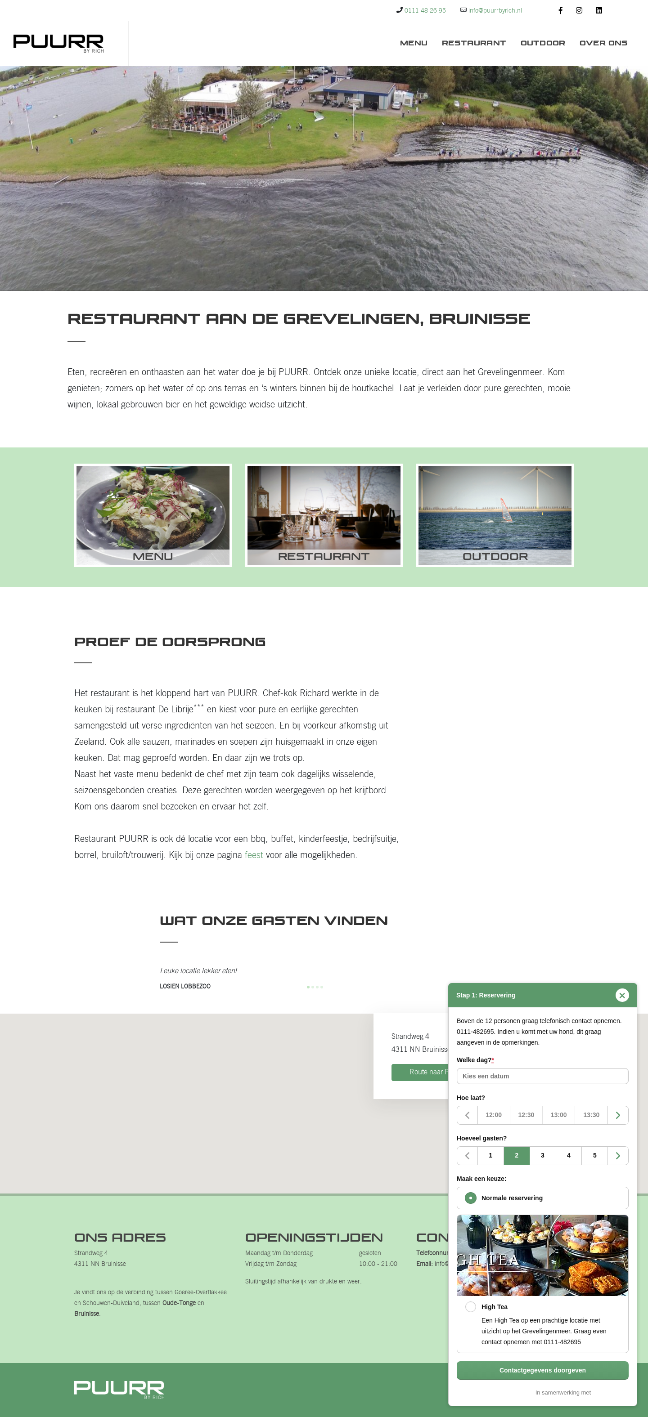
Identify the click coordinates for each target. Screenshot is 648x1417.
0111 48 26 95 (425, 11)
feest (254, 856)
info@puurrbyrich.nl (495, 11)
